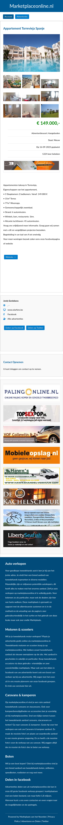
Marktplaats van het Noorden (33, 816)
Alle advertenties (13, 318)
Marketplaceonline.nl (32, 6)
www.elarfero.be (15, 309)
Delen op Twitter (35, 327)
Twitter (45, 821)
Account (8, 16)
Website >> (11, 257)
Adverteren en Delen (30, 821)
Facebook (12, 314)
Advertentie (22, 16)
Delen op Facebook (14, 327)
